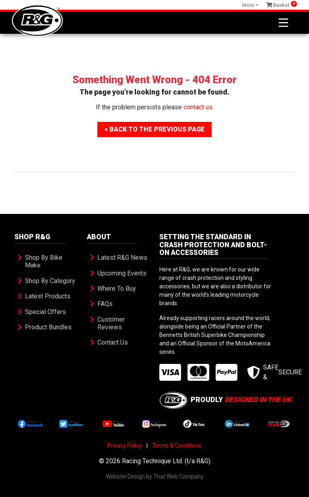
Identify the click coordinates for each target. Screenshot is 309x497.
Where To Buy (116, 288)
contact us (197, 107)
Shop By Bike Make (44, 261)
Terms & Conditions (177, 445)
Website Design (125, 476)
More (248, 5)
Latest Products (47, 296)
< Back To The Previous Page (154, 129)
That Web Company (178, 476)
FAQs (105, 304)
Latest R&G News (122, 257)
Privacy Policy (124, 445)
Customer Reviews (111, 323)
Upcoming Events (121, 273)
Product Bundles (48, 327)
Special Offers (45, 312)
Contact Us (112, 342)
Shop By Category (50, 281)
